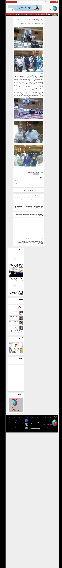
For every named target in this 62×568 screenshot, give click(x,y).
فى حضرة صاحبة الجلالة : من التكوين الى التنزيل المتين (12, 317)
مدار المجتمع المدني (23, 14)
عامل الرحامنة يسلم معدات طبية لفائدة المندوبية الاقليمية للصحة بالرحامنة (28, 20)
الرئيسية (53, 14)
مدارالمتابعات (42, 14)
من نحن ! (14, 420)
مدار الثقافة (36, 14)
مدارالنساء (16, 14)
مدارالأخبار (48, 14)
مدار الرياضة (30, 14)
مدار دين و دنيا (47, 16)
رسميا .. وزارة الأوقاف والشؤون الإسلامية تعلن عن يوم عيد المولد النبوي (33, 421)
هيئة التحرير (14, 422)
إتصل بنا (14, 427)
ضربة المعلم (15, 311)
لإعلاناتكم (14, 425)
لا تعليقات (21, 23)
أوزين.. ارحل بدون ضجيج (12, 321)
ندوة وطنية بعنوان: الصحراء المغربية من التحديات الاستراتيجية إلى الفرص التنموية (33, 428)
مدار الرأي (11, 14)
